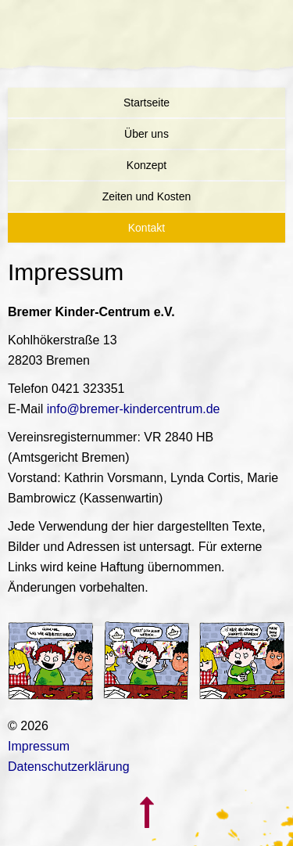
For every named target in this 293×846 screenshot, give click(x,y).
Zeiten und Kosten (146, 196)
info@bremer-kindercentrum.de (133, 409)
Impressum (39, 746)
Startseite (146, 102)
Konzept (146, 165)
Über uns (146, 134)
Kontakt (146, 227)
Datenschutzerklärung (69, 766)
